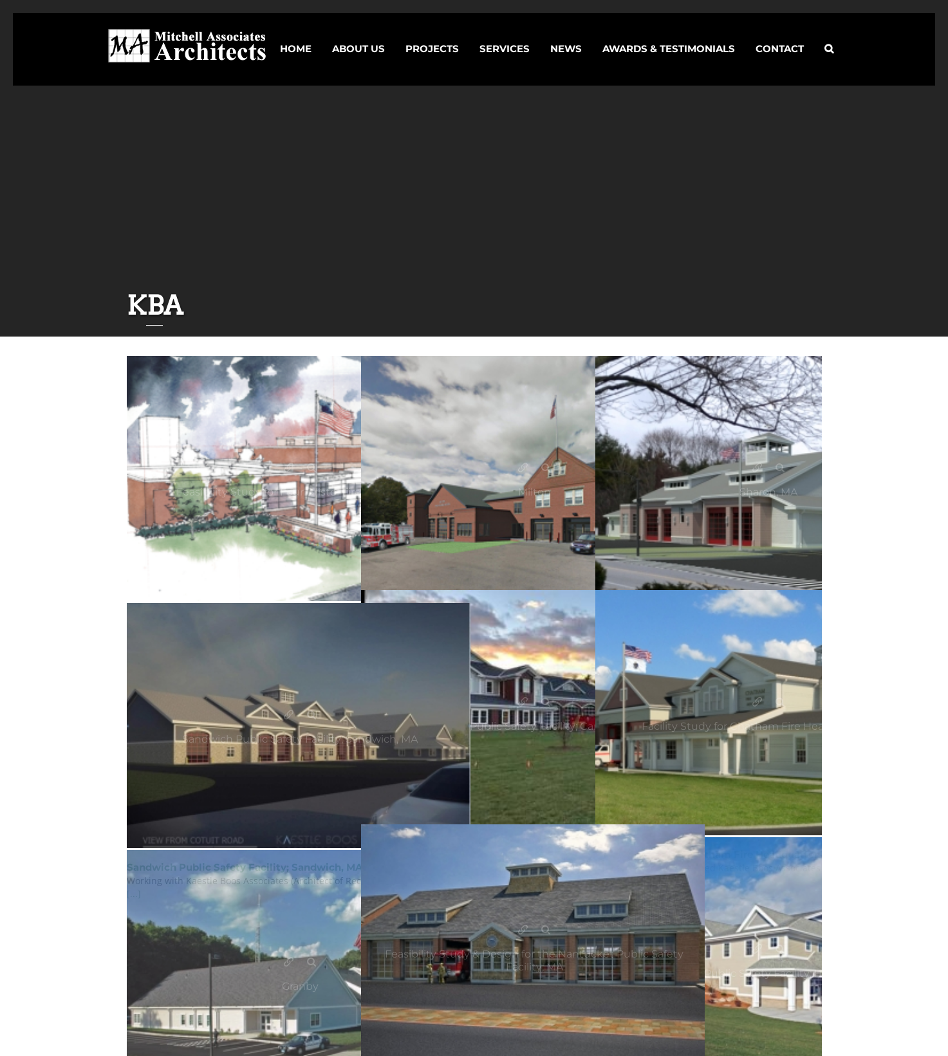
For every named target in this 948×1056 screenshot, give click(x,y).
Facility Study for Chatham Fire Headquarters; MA (757, 702)
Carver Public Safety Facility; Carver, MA (523, 702)
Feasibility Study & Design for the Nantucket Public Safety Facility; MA (523, 930)
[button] (828, 37)
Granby (288, 962)
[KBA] (300, 478)
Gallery (311, 468)
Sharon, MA (757, 468)
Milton (523, 468)
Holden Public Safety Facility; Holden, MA (757, 949)
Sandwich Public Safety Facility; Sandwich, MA (288, 715)
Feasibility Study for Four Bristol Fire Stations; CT (288, 468)
